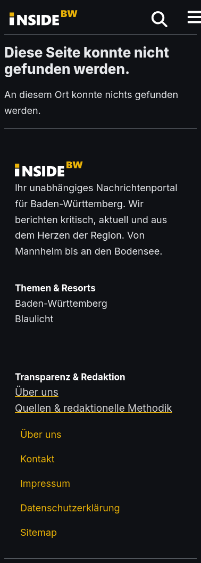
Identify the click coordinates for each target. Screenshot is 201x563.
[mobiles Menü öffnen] (159, 19)
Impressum (45, 483)
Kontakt (37, 458)
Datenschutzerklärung (70, 507)
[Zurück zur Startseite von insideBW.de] (44, 19)
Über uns (41, 434)
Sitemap (38, 532)
